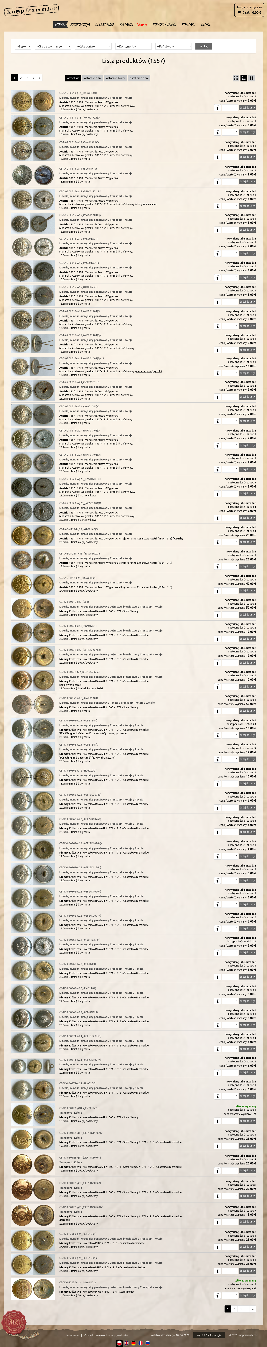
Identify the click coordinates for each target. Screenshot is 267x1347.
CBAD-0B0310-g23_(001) (74, 601)
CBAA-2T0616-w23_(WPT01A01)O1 (80, 454)
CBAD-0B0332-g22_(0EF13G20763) (80, 649)
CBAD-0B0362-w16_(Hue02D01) (78, 770)
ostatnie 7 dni (92, 78)
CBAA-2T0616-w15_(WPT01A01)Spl (80, 335)
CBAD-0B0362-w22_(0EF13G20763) (80, 794)
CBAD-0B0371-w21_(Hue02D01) (78, 1083)
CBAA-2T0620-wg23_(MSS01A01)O (80, 503)
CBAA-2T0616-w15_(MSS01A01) (78, 238)
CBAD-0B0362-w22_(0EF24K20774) (80, 915)
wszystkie (73, 78)
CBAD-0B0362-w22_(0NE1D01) (77, 963)
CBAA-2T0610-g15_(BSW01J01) (78, 92)
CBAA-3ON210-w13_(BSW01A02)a (79, 553)
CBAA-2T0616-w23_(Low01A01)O (79, 406)
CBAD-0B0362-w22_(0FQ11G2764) (79, 939)
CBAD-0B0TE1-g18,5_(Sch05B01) (78, 1108)
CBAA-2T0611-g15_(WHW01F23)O (79, 117)
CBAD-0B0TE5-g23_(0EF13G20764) (80, 1183)
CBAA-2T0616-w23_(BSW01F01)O (79, 382)
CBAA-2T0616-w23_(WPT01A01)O (79, 430)
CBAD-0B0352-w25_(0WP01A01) (78, 698)
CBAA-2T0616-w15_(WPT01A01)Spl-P (81, 358)
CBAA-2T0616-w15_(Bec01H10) (78, 168)
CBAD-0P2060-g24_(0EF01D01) (77, 1233)
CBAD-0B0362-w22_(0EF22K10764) (80, 819)
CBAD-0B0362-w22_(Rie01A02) (77, 988)
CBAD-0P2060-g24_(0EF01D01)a (78, 1257)
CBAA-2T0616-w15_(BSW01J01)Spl (80, 191)
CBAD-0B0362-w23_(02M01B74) (78, 1012)
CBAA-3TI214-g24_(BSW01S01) (77, 577)
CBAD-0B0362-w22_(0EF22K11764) (80, 867)
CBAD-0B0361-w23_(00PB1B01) (78, 720)
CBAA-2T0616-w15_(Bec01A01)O (79, 142)
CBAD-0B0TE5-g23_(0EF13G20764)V (81, 1207)
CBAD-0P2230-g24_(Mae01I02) (77, 1282)
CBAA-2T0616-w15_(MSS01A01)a (79, 262)
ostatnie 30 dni (139, 78)
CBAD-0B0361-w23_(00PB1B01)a (78, 744)
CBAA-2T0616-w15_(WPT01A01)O (79, 311)
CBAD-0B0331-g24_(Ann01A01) (78, 625)
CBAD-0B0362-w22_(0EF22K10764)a (80, 843)
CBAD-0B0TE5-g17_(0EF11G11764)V (81, 1132)
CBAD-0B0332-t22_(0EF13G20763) (79, 671)
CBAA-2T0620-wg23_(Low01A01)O (80, 479)
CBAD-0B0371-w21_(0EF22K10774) (80, 1059)
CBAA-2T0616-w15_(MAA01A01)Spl (80, 215)
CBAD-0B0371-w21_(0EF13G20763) (80, 1036)
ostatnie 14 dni (115, 78)
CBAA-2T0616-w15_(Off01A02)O (78, 287)
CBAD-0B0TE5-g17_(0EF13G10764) (80, 1157)
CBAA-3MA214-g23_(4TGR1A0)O (78, 529)
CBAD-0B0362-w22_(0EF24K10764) (80, 891)
